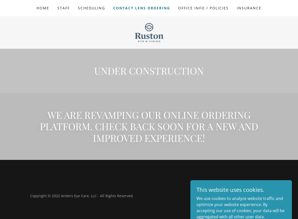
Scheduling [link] (91, 8)
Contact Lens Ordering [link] (141, 8)
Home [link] (43, 8)
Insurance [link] (249, 8)
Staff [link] (63, 8)
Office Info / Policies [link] (203, 8)
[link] (149, 32)
